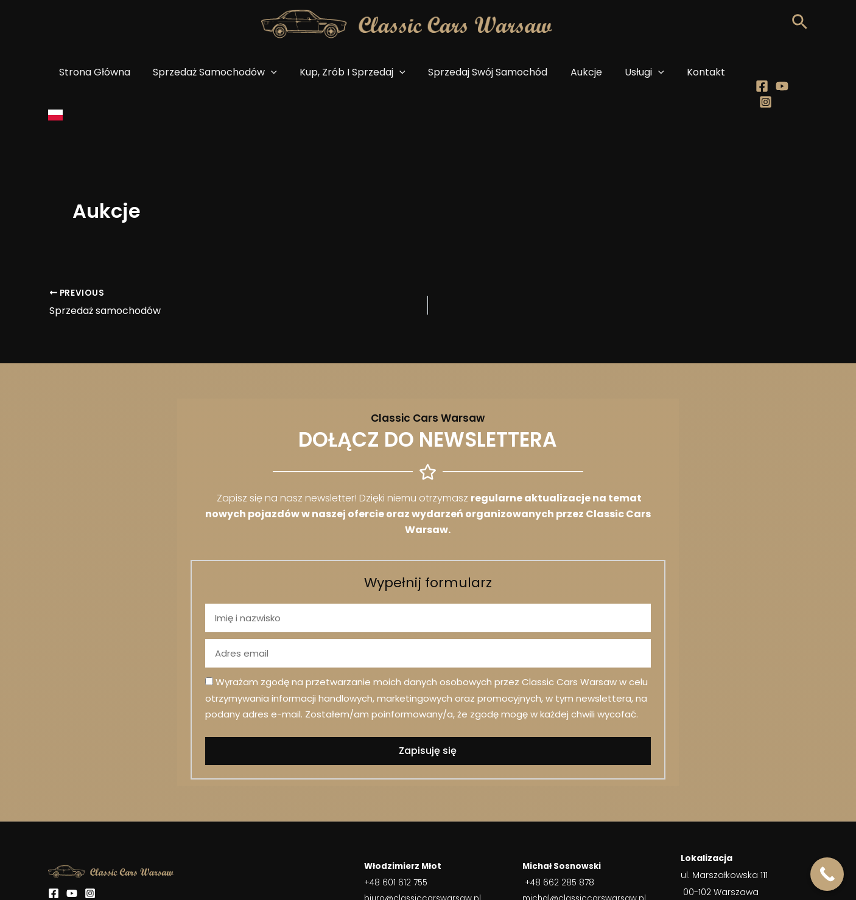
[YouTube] (71, 850)
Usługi (634, 72)
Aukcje (579, 72)
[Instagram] (794, 72)
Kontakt (692, 72)
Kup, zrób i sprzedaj (352, 72)
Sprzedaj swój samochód (484, 72)
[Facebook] (754, 72)
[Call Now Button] (827, 874)
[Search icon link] (799, 25)
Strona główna (100, 72)
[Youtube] (774, 72)
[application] (274, 72)
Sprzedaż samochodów (218, 72)
